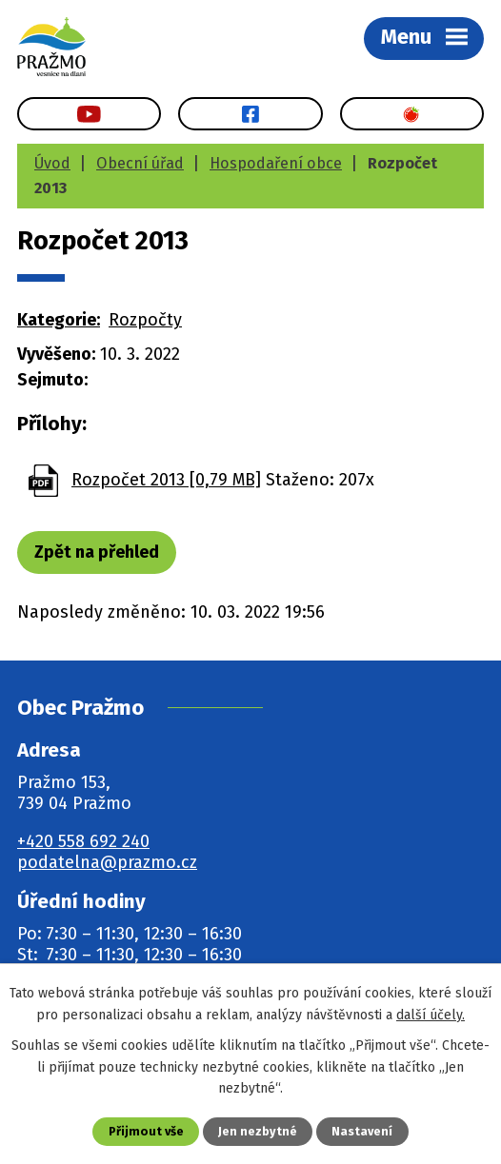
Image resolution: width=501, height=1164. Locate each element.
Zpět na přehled (96, 552)
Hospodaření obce (276, 163)
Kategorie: (58, 319)
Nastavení (361, 1131)
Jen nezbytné (257, 1131)
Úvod (52, 163)
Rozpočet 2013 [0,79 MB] (166, 479)
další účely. (430, 1015)
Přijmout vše (146, 1131)
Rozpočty (145, 319)
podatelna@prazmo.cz (107, 862)
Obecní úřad (140, 163)
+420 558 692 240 (83, 841)
